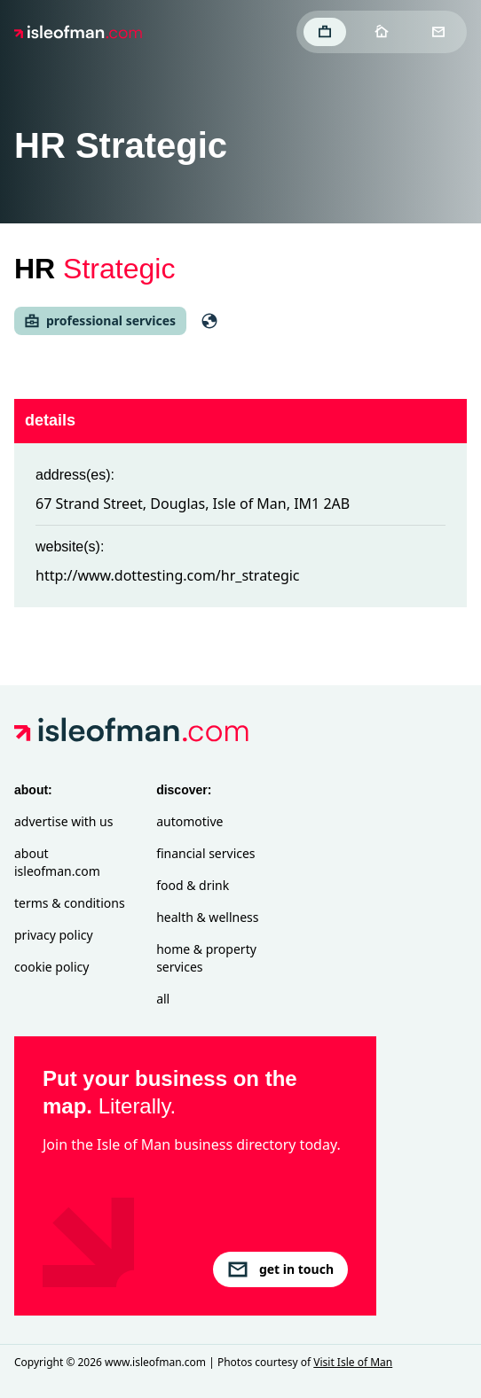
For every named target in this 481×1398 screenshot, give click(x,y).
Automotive (189, 821)
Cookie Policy (51, 966)
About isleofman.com (57, 862)
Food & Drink (192, 885)
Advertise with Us (63, 821)
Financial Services (205, 853)
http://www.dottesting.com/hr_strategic (167, 575)
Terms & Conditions (69, 902)
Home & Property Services (206, 958)
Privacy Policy (53, 934)
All (163, 998)
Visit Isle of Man (352, 1362)
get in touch (280, 1269)
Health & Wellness (207, 917)
